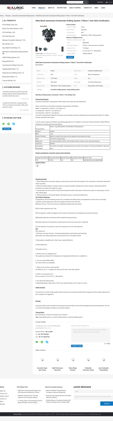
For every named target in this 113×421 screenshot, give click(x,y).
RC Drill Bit (5, 44)
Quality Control (75, 8)
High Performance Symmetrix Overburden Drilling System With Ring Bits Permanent (57, 369)
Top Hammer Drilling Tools (11, 65)
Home (34, 8)
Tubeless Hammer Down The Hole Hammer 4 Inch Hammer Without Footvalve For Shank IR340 (28, 397)
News (96, 8)
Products (41, 8)
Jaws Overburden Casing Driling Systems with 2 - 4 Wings (103, 369)
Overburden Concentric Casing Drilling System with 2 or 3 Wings (88, 369)
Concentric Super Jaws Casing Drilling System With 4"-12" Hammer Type (42, 369)
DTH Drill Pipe (7, 36)
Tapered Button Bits (9, 69)
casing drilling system (44, 317)
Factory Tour (61, 8)
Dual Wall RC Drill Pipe (9, 48)
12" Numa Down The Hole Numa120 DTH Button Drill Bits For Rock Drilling (30, 401)
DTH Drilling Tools (8, 25)
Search (85, 2)
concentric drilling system (59, 317)
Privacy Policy (17, 414)
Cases (103, 8)
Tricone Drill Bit (7, 80)
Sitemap (2, 404)
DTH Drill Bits (6, 32)
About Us (51, 8)
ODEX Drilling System (9, 57)
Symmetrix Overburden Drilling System (23, 15)
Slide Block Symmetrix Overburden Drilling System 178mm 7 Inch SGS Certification (49, 55)
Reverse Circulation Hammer (11, 40)
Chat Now (100, 2)
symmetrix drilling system (75, 317)
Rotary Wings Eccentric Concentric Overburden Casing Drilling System (72, 369)
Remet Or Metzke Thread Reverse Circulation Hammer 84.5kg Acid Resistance (56, 392)
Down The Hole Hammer (10, 28)
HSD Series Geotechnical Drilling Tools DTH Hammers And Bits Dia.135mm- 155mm (29, 392)
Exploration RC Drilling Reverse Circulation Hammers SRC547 (58, 396)
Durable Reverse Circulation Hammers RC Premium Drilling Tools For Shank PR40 (58, 401)
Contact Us (88, 8)
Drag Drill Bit (6, 61)
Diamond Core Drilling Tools (11, 73)
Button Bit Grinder (8, 77)
